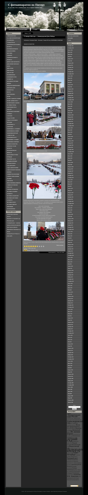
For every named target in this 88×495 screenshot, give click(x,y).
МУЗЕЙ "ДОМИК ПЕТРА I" (12, 100)
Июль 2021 (70, 78)
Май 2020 (70, 108)
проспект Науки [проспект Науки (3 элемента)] (70, 474)
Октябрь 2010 (70, 356)
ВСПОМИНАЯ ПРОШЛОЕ (12, 48)
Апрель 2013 (70, 292)
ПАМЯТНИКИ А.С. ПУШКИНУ (13, 128)
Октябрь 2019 (70, 123)
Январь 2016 (70, 220)
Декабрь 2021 (70, 67)
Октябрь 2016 (70, 201)
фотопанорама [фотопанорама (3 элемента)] (73, 479)
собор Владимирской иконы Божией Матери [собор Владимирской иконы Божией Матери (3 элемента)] (74, 478)
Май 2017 (70, 186)
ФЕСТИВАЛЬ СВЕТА (11, 202)
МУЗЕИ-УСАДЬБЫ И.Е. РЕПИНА (14, 98)
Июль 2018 (70, 155)
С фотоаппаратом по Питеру (26, 4)
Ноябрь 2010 (70, 354)
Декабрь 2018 (70, 145)
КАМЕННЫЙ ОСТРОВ (11, 76)
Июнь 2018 (70, 158)
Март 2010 (70, 372)
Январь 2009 (70, 402)
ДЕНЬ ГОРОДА (10, 68)
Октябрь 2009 (70, 382)
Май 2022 (70, 56)
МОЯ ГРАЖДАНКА (11, 94)
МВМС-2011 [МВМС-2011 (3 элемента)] (69, 443)
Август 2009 (70, 387)
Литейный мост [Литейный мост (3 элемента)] (75, 441)
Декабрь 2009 (70, 378)
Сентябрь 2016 (71, 203)
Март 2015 (70, 242)
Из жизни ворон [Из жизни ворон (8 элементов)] (73, 432)
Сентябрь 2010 (71, 359)
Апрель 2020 (70, 110)
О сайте (35, 29)
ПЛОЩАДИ (9, 156)
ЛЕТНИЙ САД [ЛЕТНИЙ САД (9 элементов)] (72, 440)
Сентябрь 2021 (71, 73)
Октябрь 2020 (70, 97)
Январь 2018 (70, 168)
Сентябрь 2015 (71, 229)
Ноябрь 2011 (70, 328)
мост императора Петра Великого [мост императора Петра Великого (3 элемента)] (73, 471)
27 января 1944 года (11, 42)
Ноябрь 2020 (70, 95)
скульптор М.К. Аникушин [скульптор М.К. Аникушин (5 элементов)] (74, 475)
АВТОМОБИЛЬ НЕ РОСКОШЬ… (14, 44)
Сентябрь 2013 (71, 281)
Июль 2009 (70, 389)
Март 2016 (70, 216)
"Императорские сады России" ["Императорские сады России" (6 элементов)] (74, 416)
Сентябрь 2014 (71, 255)
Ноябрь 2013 (70, 276)
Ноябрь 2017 (70, 173)
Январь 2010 (70, 376)
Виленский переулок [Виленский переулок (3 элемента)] (71, 428)
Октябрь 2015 (70, 227)
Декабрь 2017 (70, 171)
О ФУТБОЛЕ (9, 115)
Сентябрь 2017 (71, 177)
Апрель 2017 (70, 188)
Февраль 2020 (70, 114)
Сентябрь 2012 (71, 307)
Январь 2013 (70, 298)
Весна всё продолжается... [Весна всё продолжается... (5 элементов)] (74, 426)
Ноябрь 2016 (70, 199)
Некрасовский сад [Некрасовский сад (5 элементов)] (73, 447)
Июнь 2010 (70, 365)
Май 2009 (70, 393)
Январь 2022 (70, 65)
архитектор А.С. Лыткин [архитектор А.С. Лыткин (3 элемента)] (72, 462)
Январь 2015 (70, 246)
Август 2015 (70, 231)
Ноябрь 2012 (70, 302)
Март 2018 (70, 164)
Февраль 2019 (70, 140)
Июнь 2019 (70, 132)
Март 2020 (70, 112)
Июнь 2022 (70, 54)
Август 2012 (70, 309)
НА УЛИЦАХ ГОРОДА (11, 105)
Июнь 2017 (70, 184)
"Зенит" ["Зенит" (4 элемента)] (69, 413)
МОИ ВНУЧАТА (10, 89)
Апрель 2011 (70, 343)
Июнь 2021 (70, 80)
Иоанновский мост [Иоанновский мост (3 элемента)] (76, 434)
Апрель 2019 (70, 136)
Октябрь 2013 (70, 279)
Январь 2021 (70, 91)
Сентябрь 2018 (71, 151)
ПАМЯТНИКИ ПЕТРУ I (12, 137)
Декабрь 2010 (70, 352)
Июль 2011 (70, 337)
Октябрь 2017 (70, 175)
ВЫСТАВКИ (9, 53)
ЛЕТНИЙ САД (10, 79)
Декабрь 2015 (70, 222)
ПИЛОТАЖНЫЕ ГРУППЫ (12, 154)
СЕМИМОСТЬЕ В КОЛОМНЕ (13, 174)
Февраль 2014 (70, 270)
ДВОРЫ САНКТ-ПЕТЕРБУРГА (13, 61)
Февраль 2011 (70, 348)
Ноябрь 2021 (70, 69)
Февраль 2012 (70, 322)
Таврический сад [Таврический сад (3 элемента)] (74, 456)
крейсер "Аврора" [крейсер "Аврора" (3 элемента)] (77, 469)
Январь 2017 (70, 194)
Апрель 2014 (70, 266)
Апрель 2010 (70, 369)
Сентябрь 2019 (71, 125)
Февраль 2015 (70, 244)
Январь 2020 (70, 117)
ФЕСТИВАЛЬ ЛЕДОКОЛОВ (12, 195)
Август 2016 (70, 205)
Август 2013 (70, 283)
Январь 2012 (70, 324)
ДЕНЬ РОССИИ (10, 72)
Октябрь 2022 (70, 45)
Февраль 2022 (70, 63)
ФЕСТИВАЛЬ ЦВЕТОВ (11, 204)
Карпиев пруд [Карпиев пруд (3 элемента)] (69, 435)
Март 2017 (70, 190)
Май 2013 (70, 289)
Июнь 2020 (70, 106)
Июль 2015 (70, 233)
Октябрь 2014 (70, 253)
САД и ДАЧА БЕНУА (11, 165)
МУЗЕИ (8, 96)
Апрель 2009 (70, 395)
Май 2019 (70, 134)
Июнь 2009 (70, 391)
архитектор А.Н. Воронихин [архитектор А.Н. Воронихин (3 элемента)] (72, 461)
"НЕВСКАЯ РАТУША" (11, 35)
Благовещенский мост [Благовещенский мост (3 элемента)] (71, 425)
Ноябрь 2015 (70, 225)
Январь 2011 (70, 350)
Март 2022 (70, 60)
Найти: (74, 405)
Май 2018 (70, 160)
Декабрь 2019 (70, 119)
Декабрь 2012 (70, 300)
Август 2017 (70, 179)
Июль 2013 (70, 285)
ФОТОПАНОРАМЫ (11, 208)
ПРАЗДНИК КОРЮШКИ (12, 161)
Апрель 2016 (70, 214)
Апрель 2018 (70, 162)
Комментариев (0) (52, 252)
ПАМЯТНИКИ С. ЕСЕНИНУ (13, 139)
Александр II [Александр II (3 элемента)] (69, 419)
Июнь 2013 (70, 287)
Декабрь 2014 (70, 248)
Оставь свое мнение (61, 252)
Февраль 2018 (70, 166)
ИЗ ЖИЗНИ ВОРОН (11, 74)
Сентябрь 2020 (71, 99)
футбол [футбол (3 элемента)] (77, 479)
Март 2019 (70, 138)
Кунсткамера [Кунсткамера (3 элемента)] (74, 437)
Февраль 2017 (70, 192)
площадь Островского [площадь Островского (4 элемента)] (73, 473)
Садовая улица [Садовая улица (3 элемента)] (70, 453)
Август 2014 (70, 257)
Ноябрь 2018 (70, 147)
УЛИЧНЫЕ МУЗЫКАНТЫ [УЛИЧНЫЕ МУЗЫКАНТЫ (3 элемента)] (72, 459)
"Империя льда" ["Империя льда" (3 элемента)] (70, 418)
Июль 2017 (70, 181)
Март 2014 (70, 268)
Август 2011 (70, 335)
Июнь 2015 (70, 235)
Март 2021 (70, 86)
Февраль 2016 (70, 218)
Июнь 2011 (70, 339)
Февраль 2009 (70, 400)
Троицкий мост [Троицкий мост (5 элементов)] (72, 458)
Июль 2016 (70, 207)
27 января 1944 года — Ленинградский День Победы (39, 36)
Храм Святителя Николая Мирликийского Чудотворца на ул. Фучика (14, 229)
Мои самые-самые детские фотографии (18, 29)
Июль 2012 (70, 311)
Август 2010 (70, 361)
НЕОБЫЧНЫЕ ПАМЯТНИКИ (13, 111)
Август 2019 (70, 127)
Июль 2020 (70, 104)
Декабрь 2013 (70, 274)
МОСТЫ (9, 92)
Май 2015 (70, 238)
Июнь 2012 (70, 313)
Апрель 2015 (70, 240)
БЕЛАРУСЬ (9, 46)
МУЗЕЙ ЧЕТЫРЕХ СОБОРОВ (13, 102)
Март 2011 (70, 346)
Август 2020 (70, 101)
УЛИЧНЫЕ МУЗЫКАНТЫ (12, 189)
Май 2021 (70, 82)
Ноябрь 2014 (70, 251)
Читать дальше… (60, 245)
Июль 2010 (70, 363)
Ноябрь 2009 (70, 380)
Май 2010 (70, 367)
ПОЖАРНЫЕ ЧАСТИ (11, 159)
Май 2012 (70, 315)
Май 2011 (70, 341)
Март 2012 (70, 320)
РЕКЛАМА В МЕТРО (11, 163)
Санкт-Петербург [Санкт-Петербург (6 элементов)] (73, 454)
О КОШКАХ (9, 113)
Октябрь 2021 (70, 71)
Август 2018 (70, 153)
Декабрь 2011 (70, 326)
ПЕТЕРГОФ (9, 148)
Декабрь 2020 (70, 93)
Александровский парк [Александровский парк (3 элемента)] (76, 419)
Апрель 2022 (70, 58)
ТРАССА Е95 (9, 187)
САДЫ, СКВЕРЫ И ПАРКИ (12, 167)
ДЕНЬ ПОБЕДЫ (10, 70)
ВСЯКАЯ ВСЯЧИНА (11, 51)
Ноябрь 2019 (70, 121)
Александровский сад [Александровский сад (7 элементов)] (75, 422)
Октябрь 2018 (70, 149)
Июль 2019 (70, 130)
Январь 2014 (70, 272)
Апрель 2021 (70, 84)
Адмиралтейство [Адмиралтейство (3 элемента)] (77, 418)
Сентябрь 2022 (71, 47)
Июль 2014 (70, 259)
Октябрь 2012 (70, 305)
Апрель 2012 (70, 318)
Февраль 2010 (70, 374)
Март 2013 (70, 294)
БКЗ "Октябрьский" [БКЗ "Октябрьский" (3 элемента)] (74, 423)
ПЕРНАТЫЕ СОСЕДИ (11, 146)
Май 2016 (70, 212)
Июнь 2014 (70, 261)
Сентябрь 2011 (71, 333)
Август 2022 (70, 50)
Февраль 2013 (70, 296)
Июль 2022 (70, 52)
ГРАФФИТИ (9, 55)
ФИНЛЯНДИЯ (10, 206)
